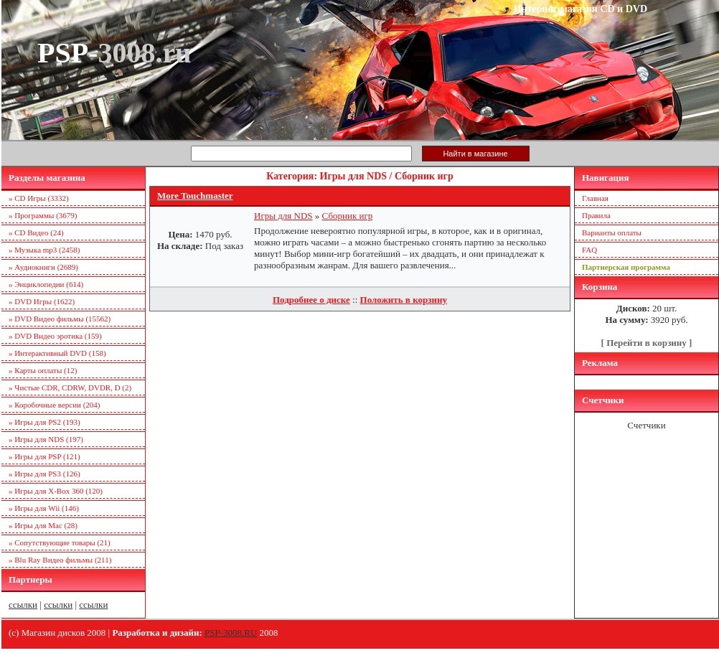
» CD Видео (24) (36, 232)
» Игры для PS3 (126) (44, 473)
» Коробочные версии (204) (54, 404)
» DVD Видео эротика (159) (55, 336)
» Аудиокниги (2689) (43, 267)
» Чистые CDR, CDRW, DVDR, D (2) (70, 387)
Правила (596, 215)
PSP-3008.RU (231, 632)
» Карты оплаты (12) (43, 370)
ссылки (23, 604)
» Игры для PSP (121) (44, 456)
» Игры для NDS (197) (46, 439)
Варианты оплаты (612, 232)
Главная (595, 198)
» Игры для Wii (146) (44, 508)
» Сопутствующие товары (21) (60, 542)
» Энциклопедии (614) (46, 284)
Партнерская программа (626, 267)
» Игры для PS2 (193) (44, 422)
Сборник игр (347, 215)
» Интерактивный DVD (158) (57, 353)
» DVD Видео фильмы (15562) (60, 318)
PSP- (114, 53)
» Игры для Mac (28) (43, 525)
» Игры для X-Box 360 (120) (56, 491)
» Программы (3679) (43, 215)
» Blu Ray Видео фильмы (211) (60, 559)
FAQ (589, 249)
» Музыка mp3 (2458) (44, 249)
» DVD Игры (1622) (42, 301)
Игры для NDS (283, 215)
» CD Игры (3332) (39, 198)
